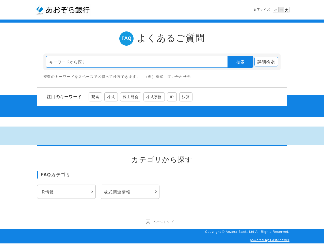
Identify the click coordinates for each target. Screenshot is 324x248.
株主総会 (130, 97)
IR (172, 97)
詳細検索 (266, 62)
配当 (95, 97)
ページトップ (163, 222)
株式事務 (154, 97)
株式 (111, 97)
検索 (240, 62)
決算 (186, 97)
